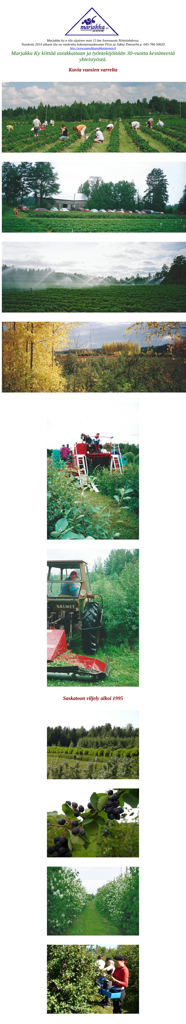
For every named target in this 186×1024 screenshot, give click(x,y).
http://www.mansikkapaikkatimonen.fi (93, 48)
